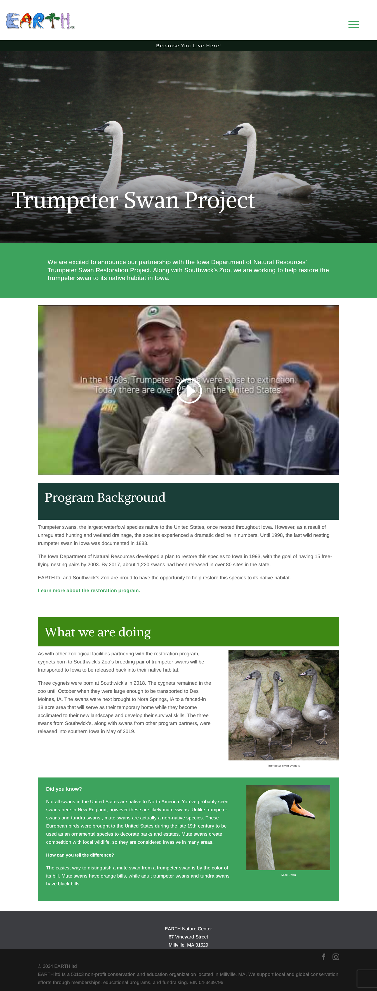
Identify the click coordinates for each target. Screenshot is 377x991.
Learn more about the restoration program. (89, 590)
